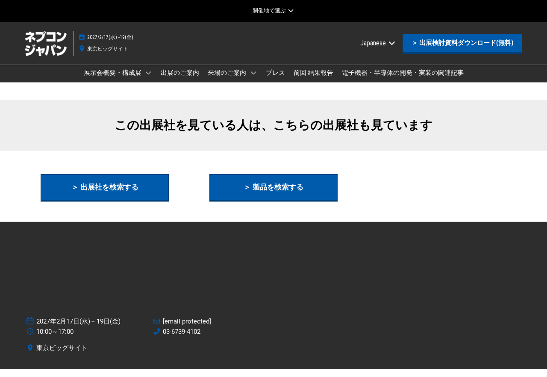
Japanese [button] (378, 51)
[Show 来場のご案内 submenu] (253, 81)
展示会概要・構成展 (113, 81)
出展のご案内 (180, 81)
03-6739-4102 (181, 339)
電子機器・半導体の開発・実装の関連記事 (403, 81)
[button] (462, 51)
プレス (275, 81)
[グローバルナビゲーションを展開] (273, 11)
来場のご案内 (227, 81)
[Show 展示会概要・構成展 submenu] (149, 81)
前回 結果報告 (313, 81)
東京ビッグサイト (107, 57)
